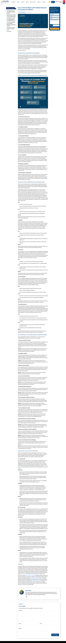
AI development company (29, 575)
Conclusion (9, 31)
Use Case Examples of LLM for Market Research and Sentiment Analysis (11, 24)
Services (18, 1)
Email (41, 623)
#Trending (13, 1)
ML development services (36, 580)
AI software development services (37, 578)
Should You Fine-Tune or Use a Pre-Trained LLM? (11, 28)
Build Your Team (33, 1)
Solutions (22, 1)
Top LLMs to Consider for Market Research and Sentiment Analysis (11, 19)
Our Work (43, 1)
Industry (27, 1)
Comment (21, 610)
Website (20, 628)
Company (38, 1)
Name (20, 623)
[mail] (49, 1)
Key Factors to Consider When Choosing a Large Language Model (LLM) (11, 15)
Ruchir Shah (28, 590)
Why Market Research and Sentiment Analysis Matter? (11, 12)
